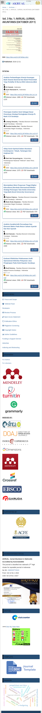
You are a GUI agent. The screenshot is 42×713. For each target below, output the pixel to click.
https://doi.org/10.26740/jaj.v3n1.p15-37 (24, 133)
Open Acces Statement (11, 317)
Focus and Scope (9, 299)
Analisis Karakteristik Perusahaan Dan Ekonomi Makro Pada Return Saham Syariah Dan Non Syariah (20, 226)
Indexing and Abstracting (10, 347)
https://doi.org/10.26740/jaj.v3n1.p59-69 (24, 209)
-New (21, 635)
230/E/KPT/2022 (13, 570)
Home (4, 7)
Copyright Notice (9, 330)
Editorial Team (8, 304)
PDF (35, 103)
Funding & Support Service (11, 339)
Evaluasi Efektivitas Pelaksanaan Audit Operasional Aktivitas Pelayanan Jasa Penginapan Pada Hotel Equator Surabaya (19, 261)
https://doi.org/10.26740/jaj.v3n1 (17, 57)
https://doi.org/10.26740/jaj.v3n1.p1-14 (23, 94)
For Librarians (6, 363)
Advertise (5, 343)
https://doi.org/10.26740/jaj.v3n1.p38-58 (24, 168)
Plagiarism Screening (10, 326)
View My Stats (11, 627)
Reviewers (6, 308)
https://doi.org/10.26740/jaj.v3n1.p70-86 (24, 241)
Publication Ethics (9, 321)
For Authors (6, 359)
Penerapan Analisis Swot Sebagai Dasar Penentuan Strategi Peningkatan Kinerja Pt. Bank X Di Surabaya (20, 114)
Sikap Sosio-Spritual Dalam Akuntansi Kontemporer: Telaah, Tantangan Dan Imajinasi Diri (18, 151)
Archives (12, 7)
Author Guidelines (9, 334)
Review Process (9, 312)
